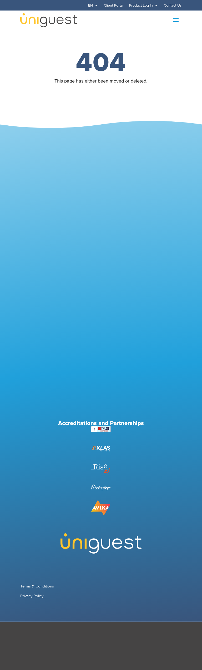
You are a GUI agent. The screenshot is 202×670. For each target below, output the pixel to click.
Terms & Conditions (37, 586)
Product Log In (141, 5)
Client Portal (113, 5)
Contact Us (173, 5)
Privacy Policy (31, 596)
